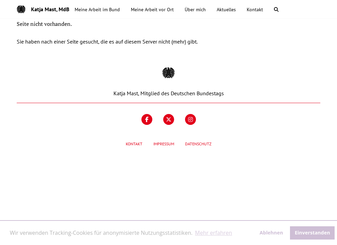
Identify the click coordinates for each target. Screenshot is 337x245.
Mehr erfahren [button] (213, 232)
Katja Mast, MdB (50, 9)
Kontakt (134, 143)
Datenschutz (198, 143)
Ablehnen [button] (271, 232)
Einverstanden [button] (312, 232)
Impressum (163, 143)
